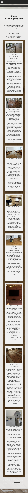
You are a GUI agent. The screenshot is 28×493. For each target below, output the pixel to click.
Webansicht (24, 491)
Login (26, 490)
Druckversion (5, 490)
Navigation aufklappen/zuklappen (14, 2)
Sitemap (11, 490)
